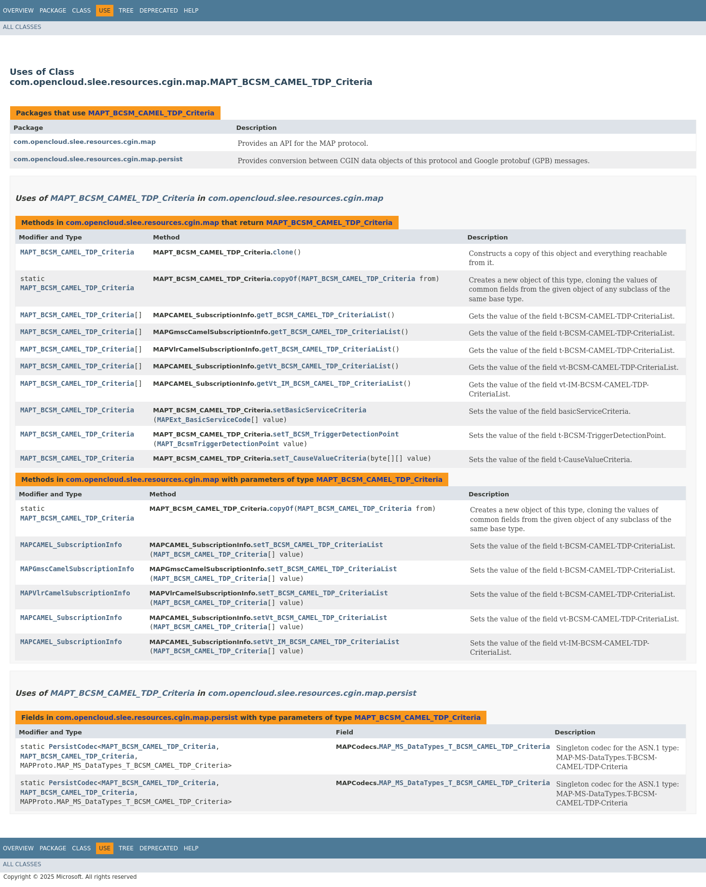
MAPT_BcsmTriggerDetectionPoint (218, 444)
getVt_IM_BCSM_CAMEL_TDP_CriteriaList (330, 383)
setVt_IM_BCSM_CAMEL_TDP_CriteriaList (326, 642)
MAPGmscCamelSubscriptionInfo (77, 569)
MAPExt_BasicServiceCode (204, 419)
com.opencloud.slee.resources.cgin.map (85, 141)
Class (81, 10)
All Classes (22, 27)
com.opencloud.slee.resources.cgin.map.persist (98, 159)
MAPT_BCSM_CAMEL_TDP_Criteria (151, 113)
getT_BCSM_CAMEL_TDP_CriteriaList (322, 315)
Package (53, 10)
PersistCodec (73, 746)
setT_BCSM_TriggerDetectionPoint (336, 434)
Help (191, 10)
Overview (18, 10)
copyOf (285, 278)
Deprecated (158, 10)
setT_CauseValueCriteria (319, 458)
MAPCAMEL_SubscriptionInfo (71, 545)
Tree (126, 10)
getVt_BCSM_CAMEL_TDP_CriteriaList (324, 366)
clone (283, 252)
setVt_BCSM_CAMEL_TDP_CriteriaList (320, 617)
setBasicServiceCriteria (319, 410)
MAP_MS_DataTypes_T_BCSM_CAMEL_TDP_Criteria (464, 746)
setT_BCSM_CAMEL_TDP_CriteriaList (318, 545)
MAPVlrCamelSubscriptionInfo (75, 593)
